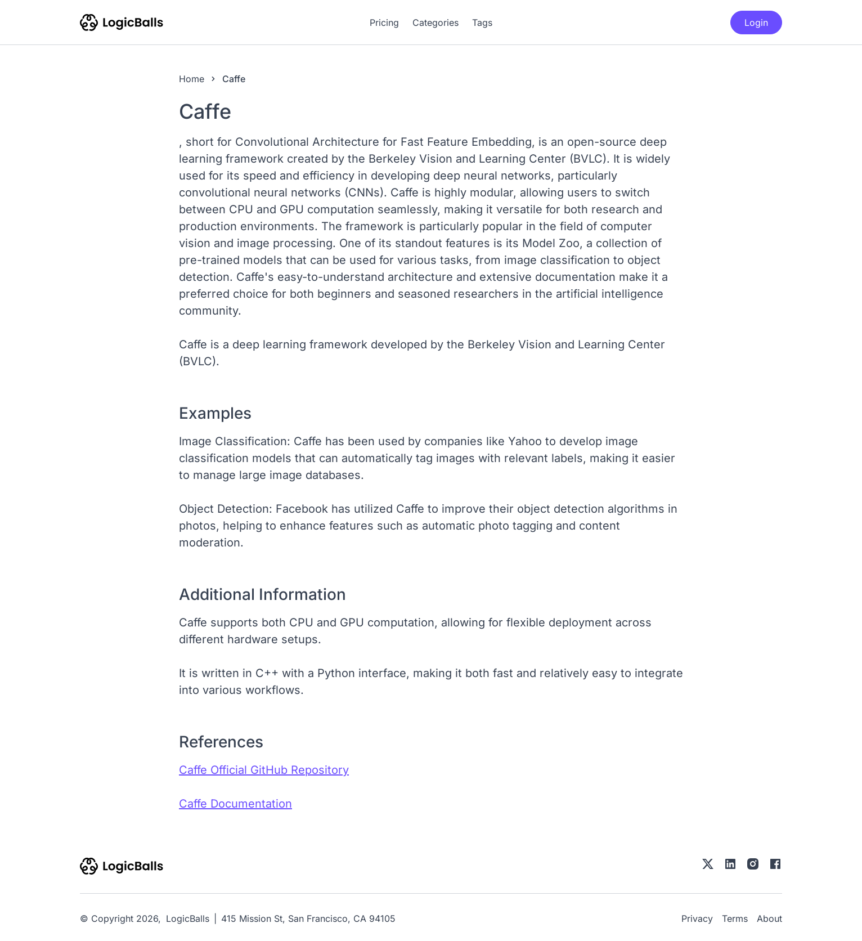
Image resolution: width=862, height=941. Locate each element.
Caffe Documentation (235, 803)
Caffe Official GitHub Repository (264, 770)
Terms (735, 918)
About (769, 918)
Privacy (697, 918)
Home (191, 78)
